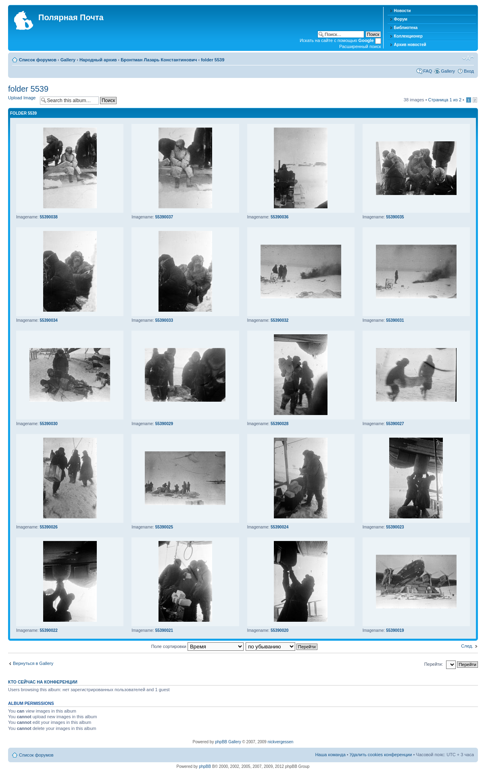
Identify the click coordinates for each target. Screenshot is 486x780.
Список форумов (37, 59)
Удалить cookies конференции (381, 754)
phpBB (205, 766)
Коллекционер (408, 36)
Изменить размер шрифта (468, 58)
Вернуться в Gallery (33, 663)
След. (467, 646)
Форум (400, 19)
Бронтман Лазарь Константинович (159, 59)
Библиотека (406, 27)
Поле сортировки (197, 646)
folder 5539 (212, 59)
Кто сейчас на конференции (42, 681)
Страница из (444, 99)
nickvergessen (280, 742)
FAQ (427, 71)
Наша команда (330, 754)
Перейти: (433, 664)
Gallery (67, 59)
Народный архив (98, 59)
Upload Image (22, 97)
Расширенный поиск (360, 46)
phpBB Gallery (228, 742)
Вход (469, 71)
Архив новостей (410, 44)
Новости (402, 10)
